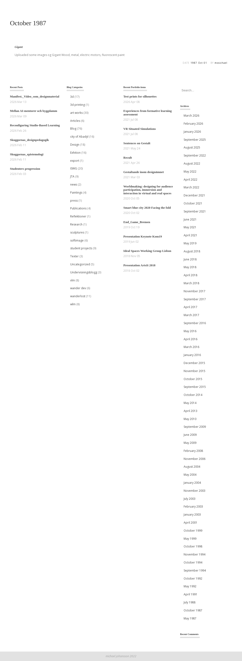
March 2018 (191, 283)
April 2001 (190, 523)
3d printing (77, 105)
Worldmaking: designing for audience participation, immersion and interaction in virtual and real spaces (148, 190)
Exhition (75, 153)
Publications (78, 208)
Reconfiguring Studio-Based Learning (35, 125)
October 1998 (193, 546)
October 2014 (193, 395)
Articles (75, 121)
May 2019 (190, 243)
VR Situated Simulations (139, 129)
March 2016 (191, 347)
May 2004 (190, 475)
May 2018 (190, 267)
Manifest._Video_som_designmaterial (34, 96)
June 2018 (190, 259)
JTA (72, 176)
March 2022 (191, 187)
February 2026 (193, 124)
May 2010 (190, 419)
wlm (73, 304)
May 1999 (190, 539)
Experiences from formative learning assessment (147, 112)
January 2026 (192, 132)
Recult (127, 157)
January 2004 (192, 483)
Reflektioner (78, 216)
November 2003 (194, 491)
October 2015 (193, 379)
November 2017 (194, 291)
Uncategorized (80, 264)
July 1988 (189, 602)
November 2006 (194, 459)
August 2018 (192, 251)
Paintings (76, 193)
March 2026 (191, 116)
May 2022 (190, 171)
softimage (77, 240)
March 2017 (191, 315)
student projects (81, 248)
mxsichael (221, 62)
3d (72, 97)
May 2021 (190, 227)
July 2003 (189, 499)
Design (74, 145)
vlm (72, 280)
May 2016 (190, 331)
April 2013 (190, 411)
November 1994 (194, 554)
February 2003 (193, 506)
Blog (73, 129)
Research (76, 224)
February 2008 (193, 451)
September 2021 (195, 211)
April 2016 (190, 339)
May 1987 (190, 618)
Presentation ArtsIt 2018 (139, 265)
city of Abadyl (79, 137)
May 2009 (190, 443)
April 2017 (190, 307)
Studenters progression (25, 168)
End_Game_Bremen (136, 222)
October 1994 (193, 562)
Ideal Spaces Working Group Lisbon (147, 251)
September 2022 (195, 155)
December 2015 (194, 363)
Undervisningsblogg (83, 272)
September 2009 (195, 427)
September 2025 (195, 140)
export (74, 161)
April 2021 (190, 235)
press (74, 201)
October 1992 (193, 578)
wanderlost (77, 296)
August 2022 (192, 163)
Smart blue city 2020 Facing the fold (147, 207)
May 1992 (190, 586)
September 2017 (195, 299)
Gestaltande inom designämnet (143, 172)
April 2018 (190, 275)
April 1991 (190, 594)
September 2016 (195, 323)
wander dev (78, 288)
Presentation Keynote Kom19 (142, 236)
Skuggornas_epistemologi (26, 154)
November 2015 (194, 371)
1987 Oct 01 (198, 62)
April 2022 (190, 180)
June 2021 (190, 219)
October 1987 (193, 610)
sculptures (77, 232)
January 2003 (192, 515)
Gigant (19, 47)
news (73, 184)
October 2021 (193, 203)
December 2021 (194, 195)
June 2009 (190, 435)
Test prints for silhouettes (139, 96)
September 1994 (195, 570)
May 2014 (190, 403)
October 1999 (193, 531)
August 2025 (192, 147)
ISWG (73, 168)
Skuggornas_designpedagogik (29, 140)
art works (76, 113)
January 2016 (192, 355)
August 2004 (192, 467)
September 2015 (195, 387)
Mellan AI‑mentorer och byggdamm (33, 111)
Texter (74, 256)
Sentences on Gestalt (136, 143)
